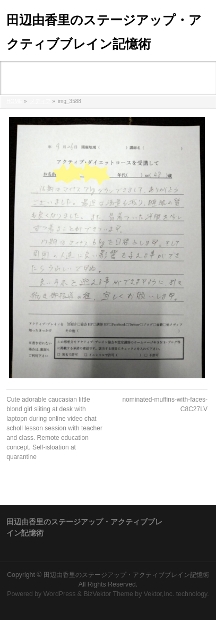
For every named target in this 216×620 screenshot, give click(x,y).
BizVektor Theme (108, 594)
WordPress (60, 594)
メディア (40, 101)
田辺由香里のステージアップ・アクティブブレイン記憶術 (126, 575)
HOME (14, 101)
